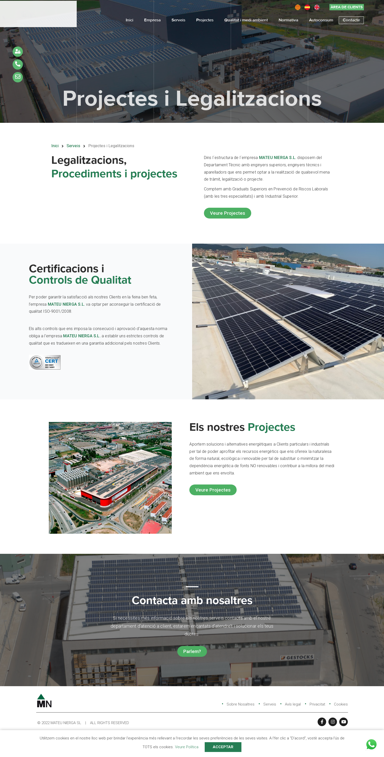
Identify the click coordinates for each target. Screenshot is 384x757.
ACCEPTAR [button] (223, 747)
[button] (346, 6)
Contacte (351, 19)
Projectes (205, 19)
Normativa (288, 19)
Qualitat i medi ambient (246, 19)
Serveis (178, 19)
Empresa (152, 19)
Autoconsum (321, 19)
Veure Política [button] (186, 747)
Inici (129, 19)
